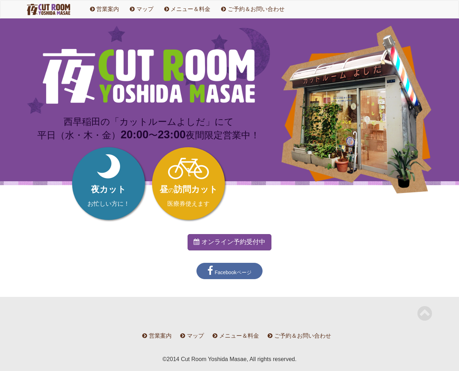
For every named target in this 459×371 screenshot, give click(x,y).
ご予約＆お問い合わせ (252, 9)
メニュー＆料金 (187, 9)
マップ (141, 9)
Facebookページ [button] (229, 271)
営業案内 (104, 9)
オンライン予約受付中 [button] (229, 241)
